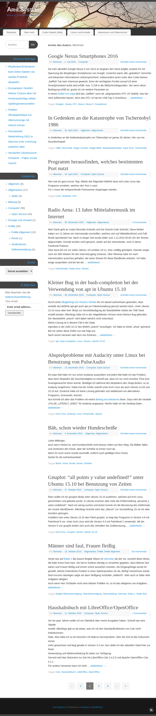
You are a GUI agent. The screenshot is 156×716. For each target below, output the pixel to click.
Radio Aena (75, 268)
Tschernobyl (141, 148)
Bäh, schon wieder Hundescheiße (82, 427)
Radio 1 (68, 558)
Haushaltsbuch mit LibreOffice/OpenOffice (93, 607)
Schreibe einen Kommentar (133, 62)
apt (57, 341)
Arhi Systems (24, 9)
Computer (83, 62)
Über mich (29, 32)
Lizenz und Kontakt (80, 32)
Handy (68, 104)
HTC (75, 104)
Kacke (80, 463)
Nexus (81, 104)
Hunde (72, 463)
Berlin (58, 463)
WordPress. (97, 707)
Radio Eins (141, 594)
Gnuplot (71, 532)
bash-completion (68, 341)
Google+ (60, 104)
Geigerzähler (95, 148)
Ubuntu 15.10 (98, 341)
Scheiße (88, 463)
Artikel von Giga (66, 93)
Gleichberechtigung (92, 594)
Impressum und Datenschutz (112, 32)
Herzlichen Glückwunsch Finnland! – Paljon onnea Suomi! (22, 158)
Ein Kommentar (139, 551)
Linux (58, 196)
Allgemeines (97, 130)
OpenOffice (94, 672)
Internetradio (62, 268)
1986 (58, 148)
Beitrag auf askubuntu (107, 399)
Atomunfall (67, 148)
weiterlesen (138, 97)
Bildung (12, 201)
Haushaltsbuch (68, 672)
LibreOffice (82, 672)
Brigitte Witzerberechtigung (69, 594)
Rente (14, 238)
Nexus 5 (90, 104)
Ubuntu (87, 341)
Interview (108, 558)
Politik (100, 551)
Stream (85, 268)
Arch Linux (61, 414)
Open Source (97, 174)
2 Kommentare (139, 613)
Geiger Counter (80, 148)
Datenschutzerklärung (17, 296)
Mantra (86, 707)
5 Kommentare (139, 222)
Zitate (14, 195)
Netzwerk (66, 196)
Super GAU (128, 148)
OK (32, 44)
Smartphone (101, 104)
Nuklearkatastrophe (112, 148)
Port (74, 196)
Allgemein (85, 130)
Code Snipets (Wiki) (52, 32)
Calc (58, 672)
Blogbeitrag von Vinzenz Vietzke (79, 302)
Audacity (71, 414)
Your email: (11, 301)
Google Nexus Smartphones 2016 (83, 56)
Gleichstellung (110, 594)
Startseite (11, 32)
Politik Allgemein (112, 551)
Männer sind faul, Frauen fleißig (81, 545)
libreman (78, 45)
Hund (65, 463)
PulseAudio (88, 414)
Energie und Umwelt (20, 220)
